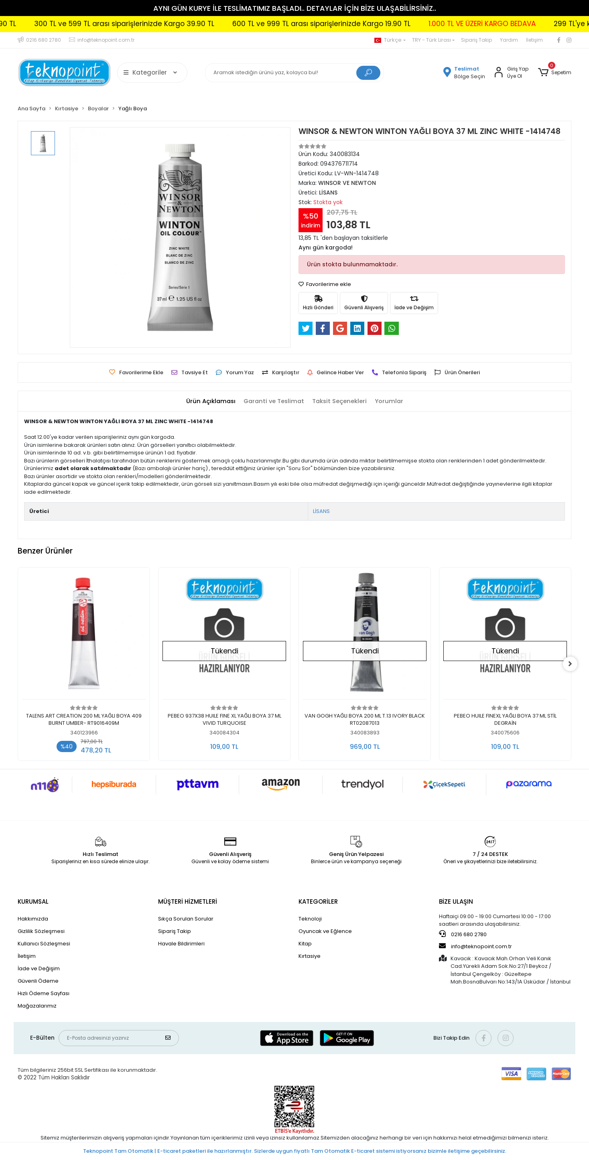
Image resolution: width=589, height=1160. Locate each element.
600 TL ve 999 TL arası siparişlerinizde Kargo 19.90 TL (351, 23)
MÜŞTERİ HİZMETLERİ (187, 901)
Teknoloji (310, 919)
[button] (554, 72)
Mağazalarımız (37, 1006)
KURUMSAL (33, 901)
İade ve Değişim (39, 968)
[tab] (209, 401)
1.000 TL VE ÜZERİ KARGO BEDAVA (511, 23)
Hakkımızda (33, 919)
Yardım (509, 40)
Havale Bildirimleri (181, 943)
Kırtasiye (310, 956)
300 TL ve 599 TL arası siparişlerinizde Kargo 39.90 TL (154, 23)
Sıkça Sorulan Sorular (185, 919)
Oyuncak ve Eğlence (325, 931)
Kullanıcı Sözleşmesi (44, 943)
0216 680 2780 (463, 934)
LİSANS (321, 511)
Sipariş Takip (476, 40)
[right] (571, 664)
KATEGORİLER (318, 901)
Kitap (305, 943)
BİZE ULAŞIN (456, 901)
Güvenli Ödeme (38, 981)
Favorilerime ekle (325, 284)
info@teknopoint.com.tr (475, 946)
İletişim (534, 40)
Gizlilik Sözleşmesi (41, 931)
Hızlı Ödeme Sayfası (43, 993)
